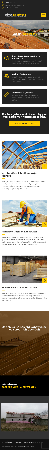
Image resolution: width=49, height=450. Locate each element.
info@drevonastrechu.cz (14, 5)
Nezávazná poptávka (24, 124)
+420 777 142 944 (12, 2)
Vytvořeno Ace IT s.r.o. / (9, 446)
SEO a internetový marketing (25, 446)
